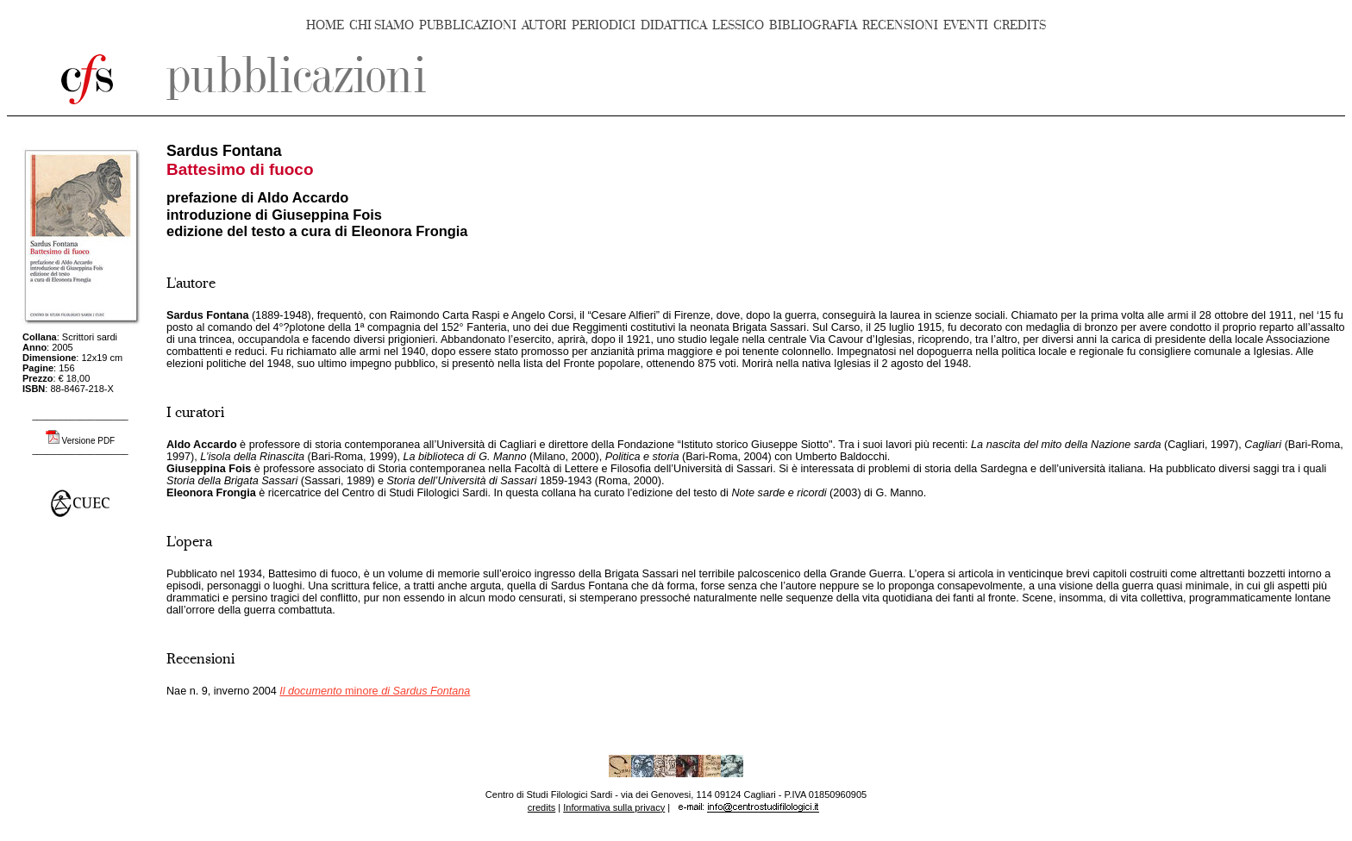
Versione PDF (89, 440)
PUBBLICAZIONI (467, 25)
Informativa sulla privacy (614, 807)
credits (541, 807)
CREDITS (1019, 25)
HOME (325, 25)
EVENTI (965, 25)
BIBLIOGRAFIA (813, 25)
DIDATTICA (674, 25)
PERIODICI (603, 25)
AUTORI (544, 25)
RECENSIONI (900, 25)
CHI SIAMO (381, 25)
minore (374, 691)
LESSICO (738, 25)
